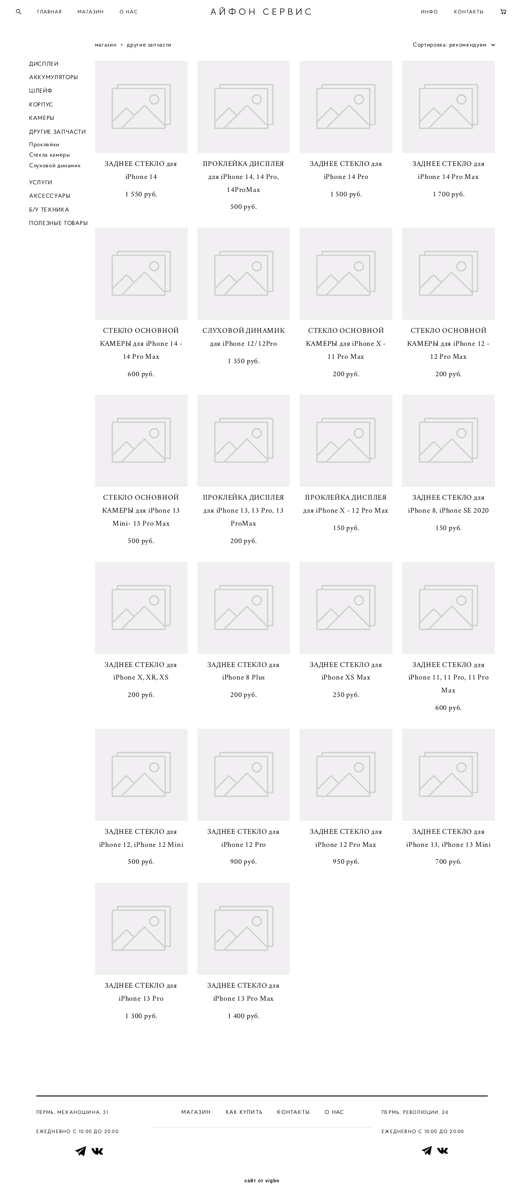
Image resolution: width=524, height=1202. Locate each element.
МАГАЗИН (106, 13)
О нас (334, 1111)
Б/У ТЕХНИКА (49, 213)
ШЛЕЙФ (40, 94)
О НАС (143, 13)
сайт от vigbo (262, 1181)
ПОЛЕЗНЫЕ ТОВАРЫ (58, 226)
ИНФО (414, 13)
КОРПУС (41, 107)
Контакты (293, 1111)
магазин (106, 47)
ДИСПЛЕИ (44, 67)
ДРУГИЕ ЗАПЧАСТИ (57, 135)
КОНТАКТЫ (454, 13)
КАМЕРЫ (42, 121)
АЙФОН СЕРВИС (262, 13)
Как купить (244, 1111)
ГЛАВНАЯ (64, 13)
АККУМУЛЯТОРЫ (53, 80)
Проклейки (44, 147)
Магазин (195, 1111)
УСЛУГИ (40, 186)
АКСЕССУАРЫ (50, 199)
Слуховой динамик (55, 168)
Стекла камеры (49, 158)
